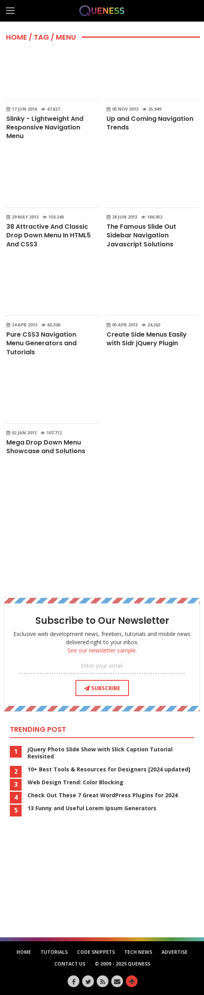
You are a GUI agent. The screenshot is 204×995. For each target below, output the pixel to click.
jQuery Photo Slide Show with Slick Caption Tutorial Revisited (100, 753)
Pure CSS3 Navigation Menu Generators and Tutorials (41, 343)
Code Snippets (96, 952)
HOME (16, 37)
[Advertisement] (102, 529)
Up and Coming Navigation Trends (150, 123)
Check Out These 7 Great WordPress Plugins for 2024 (103, 795)
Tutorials (54, 952)
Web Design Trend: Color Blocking (75, 782)
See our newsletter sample (102, 650)
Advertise (174, 952)
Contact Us (69, 963)
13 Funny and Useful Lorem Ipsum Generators (92, 808)
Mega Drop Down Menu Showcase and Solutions (45, 447)
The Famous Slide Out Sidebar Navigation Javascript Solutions (141, 235)
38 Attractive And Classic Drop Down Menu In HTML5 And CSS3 (48, 235)
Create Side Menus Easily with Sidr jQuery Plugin (147, 339)
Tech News (138, 952)
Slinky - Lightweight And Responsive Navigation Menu (44, 127)
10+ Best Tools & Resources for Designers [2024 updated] (109, 769)
